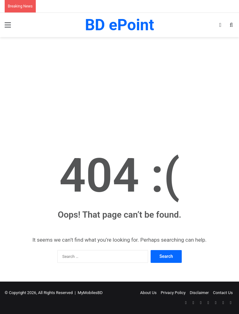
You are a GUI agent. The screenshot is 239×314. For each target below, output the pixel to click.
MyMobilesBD (90, 292)
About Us (148, 292)
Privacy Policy (173, 292)
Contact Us (223, 292)
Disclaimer (199, 292)
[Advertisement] (119, 90)
